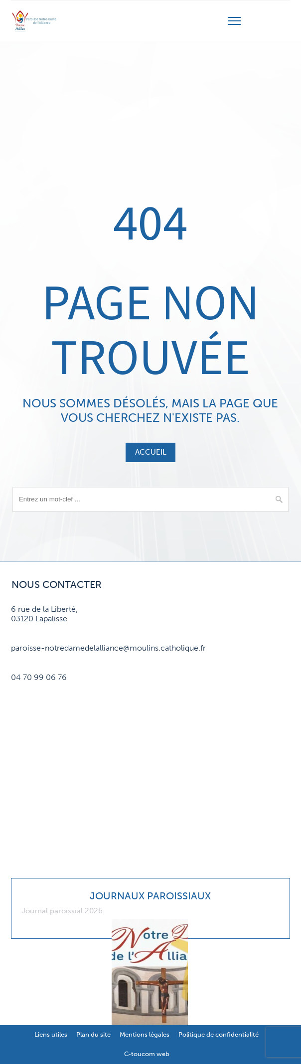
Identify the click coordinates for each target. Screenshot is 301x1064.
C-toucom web (146, 1054)
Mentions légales (144, 1034)
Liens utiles (50, 1034)
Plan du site (93, 1034)
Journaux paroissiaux (150, 896)
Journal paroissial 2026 (62, 910)
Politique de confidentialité (218, 1034)
